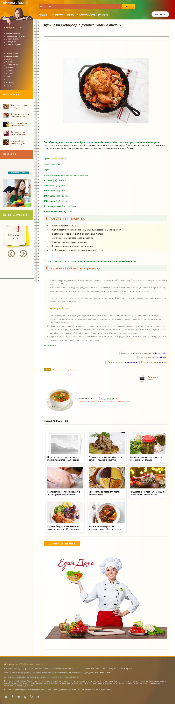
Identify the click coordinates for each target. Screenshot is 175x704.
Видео (71, 14)
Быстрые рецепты (13, 45)
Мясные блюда (12, 65)
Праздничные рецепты (15, 36)
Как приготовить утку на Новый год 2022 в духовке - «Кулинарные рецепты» (63, 494)
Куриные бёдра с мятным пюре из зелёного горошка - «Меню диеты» (63, 527)
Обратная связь (86, 14)
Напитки (9, 74)
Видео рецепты (12, 39)
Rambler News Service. (160, 353)
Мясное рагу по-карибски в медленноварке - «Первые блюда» (105, 527)
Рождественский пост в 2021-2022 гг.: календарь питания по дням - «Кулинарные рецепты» (147, 494)
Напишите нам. (161, 363)
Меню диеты (11, 42)
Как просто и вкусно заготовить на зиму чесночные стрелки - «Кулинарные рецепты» (146, 460)
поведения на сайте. (131, 363)
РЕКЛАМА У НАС (103, 673)
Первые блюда (12, 53)
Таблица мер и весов (15, 237)
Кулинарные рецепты (61, 370)
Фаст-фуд (10, 82)
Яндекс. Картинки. (161, 358)
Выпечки (9, 68)
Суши (8, 79)
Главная (42, 14)
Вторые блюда (12, 56)
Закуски (9, 62)
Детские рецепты (13, 33)
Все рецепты (57, 14)
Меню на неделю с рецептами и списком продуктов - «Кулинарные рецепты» (63, 460)
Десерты (9, 71)
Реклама (103, 14)
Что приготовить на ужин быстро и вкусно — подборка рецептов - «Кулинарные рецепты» (105, 460)
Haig (118, 398)
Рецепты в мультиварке (123, 401)
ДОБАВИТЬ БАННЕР (18, 173)
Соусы (8, 85)
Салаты (9, 59)
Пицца (8, 76)
